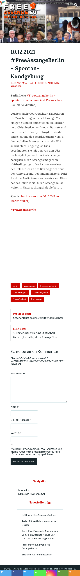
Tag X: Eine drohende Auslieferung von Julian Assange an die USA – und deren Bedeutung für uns (40, 534)
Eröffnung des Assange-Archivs (38, 514)
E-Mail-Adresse (21, 419)
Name (15, 406)
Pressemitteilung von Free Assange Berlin (36, 546)
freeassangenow (40, 292)
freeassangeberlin (48, 286)
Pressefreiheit (19, 299)
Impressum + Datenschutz (31, 493)
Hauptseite (23, 489)
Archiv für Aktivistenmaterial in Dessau (39, 523)
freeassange (29, 286)
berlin (15, 286)
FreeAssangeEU (19, 292)
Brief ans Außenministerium (37, 554)
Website (16, 433)
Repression (36, 299)
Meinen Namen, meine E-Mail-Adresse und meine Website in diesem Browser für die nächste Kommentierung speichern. (36, 452)
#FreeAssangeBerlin (23, 209)
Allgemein (17, 86)
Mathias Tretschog (34, 83)
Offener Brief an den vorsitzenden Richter (38, 315)
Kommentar (18, 373)
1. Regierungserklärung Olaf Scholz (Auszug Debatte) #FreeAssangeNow (35, 333)
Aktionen (53, 83)
